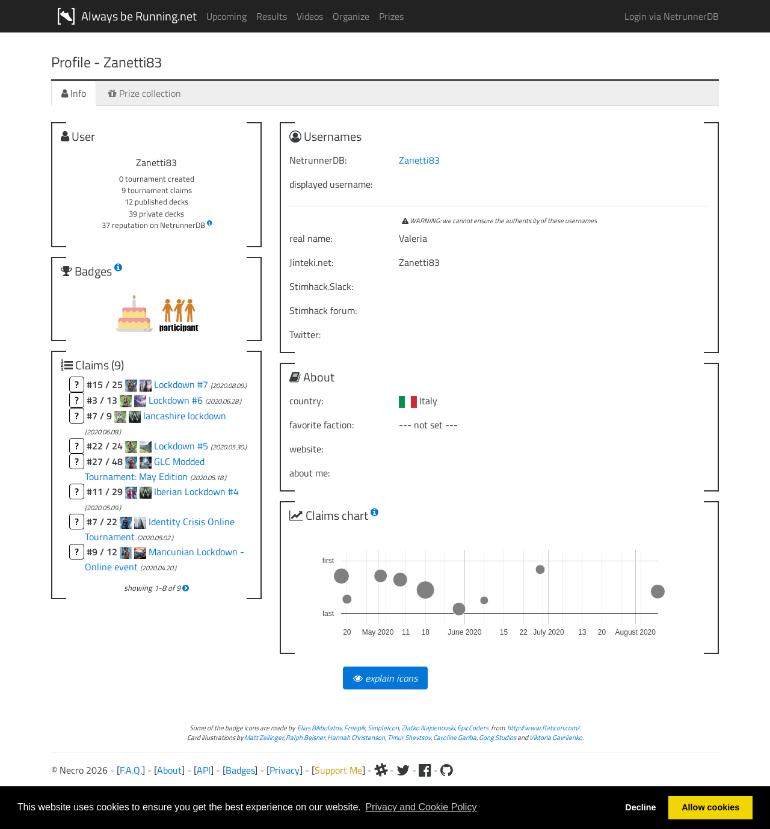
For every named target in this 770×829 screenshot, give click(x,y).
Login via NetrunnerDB (671, 16)
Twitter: (305, 334)
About (169, 770)
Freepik (354, 728)
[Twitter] (403, 770)
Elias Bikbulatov (319, 728)
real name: (310, 238)
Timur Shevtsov (409, 737)
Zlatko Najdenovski (428, 728)
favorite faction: (321, 425)
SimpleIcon (383, 728)
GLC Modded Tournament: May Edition (145, 469)
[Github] (446, 770)
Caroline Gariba (454, 737)
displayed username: (330, 184)
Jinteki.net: (311, 262)
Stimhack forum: (323, 310)
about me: (309, 473)
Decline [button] (640, 807)
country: (306, 400)
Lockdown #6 (177, 400)
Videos (310, 16)
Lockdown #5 (182, 446)
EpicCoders (472, 728)
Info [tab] (73, 93)
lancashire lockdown (184, 415)
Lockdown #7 (182, 384)
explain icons (385, 678)
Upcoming (226, 16)
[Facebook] (425, 770)
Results (271, 16)
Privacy (285, 770)
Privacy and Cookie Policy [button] (420, 807)
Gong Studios (497, 737)
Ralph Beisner (305, 737)
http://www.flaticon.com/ (543, 728)
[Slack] (380, 770)
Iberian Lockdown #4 (196, 491)
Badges (240, 770)
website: (306, 449)
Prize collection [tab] (144, 93)
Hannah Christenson (356, 737)
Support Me (338, 770)
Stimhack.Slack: (321, 286)
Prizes (391, 16)
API (204, 770)
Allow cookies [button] (710, 807)
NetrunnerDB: (317, 160)
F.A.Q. (131, 770)
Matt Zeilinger (263, 737)
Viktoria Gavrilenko (555, 737)
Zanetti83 (419, 160)
